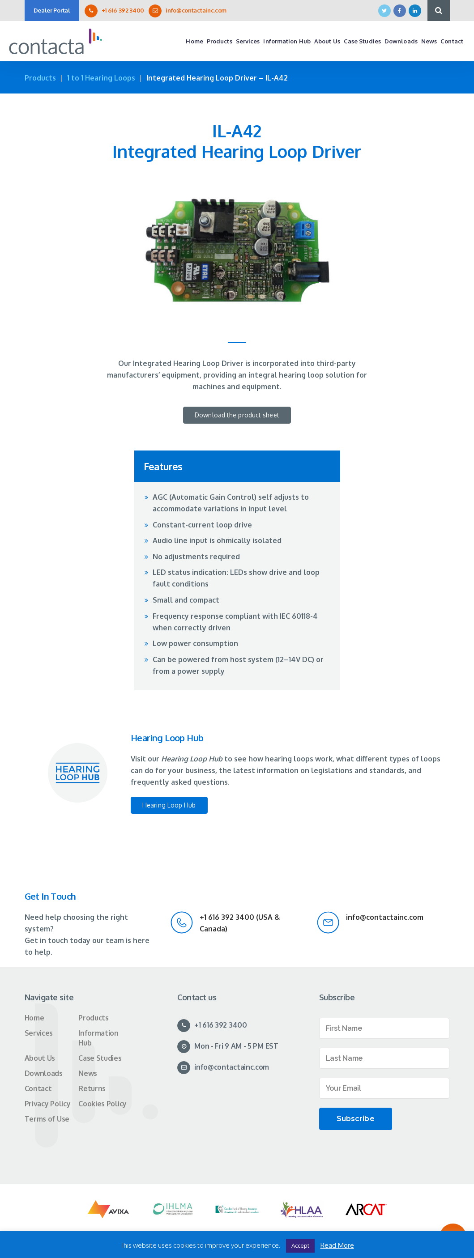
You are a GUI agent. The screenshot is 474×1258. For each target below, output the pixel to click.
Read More (337, 1245)
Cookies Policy (102, 1103)
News (87, 1073)
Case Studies (99, 1058)
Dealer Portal (52, 10)
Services (39, 1032)
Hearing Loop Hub (169, 805)
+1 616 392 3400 (123, 10)
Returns (92, 1088)
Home (34, 1017)
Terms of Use (47, 1118)
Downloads (44, 1073)
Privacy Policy (48, 1103)
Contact (38, 1088)
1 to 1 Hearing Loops (101, 77)
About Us (40, 1058)
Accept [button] (300, 1245)
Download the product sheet (237, 415)
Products (40, 77)
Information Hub (98, 1037)
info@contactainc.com (196, 10)
